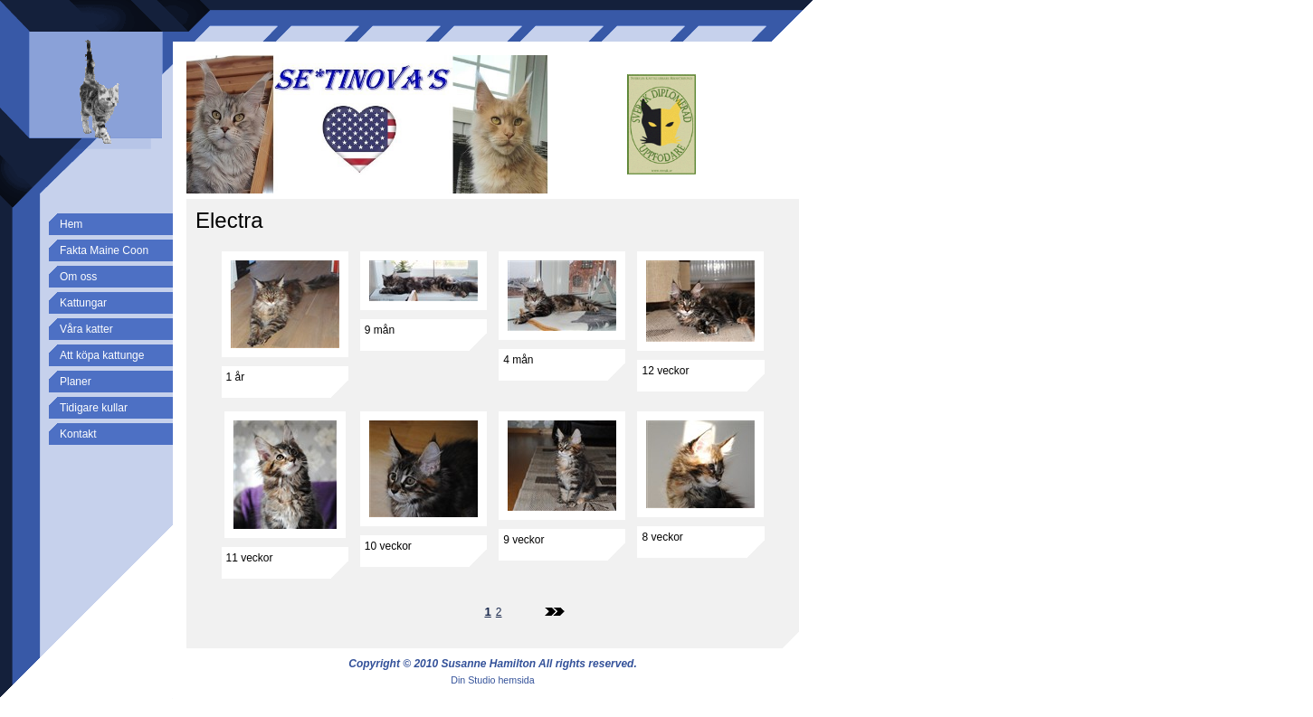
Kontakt (78, 434)
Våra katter (86, 329)
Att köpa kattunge (102, 355)
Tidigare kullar (94, 407)
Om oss (78, 276)
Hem (71, 224)
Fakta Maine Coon (104, 250)
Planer (75, 381)
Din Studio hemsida (492, 680)
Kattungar (83, 303)
